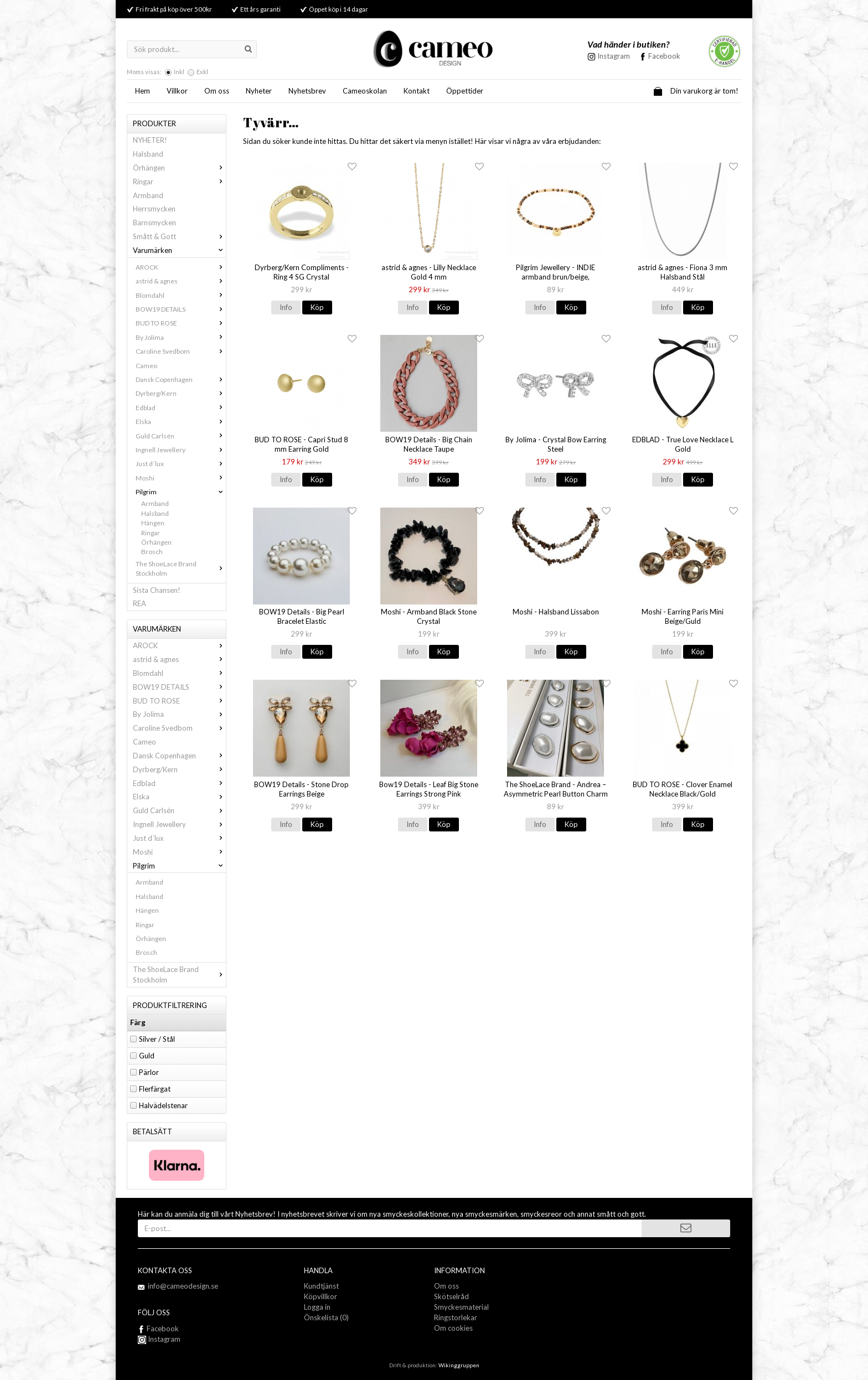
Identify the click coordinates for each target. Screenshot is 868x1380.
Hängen (152, 523)
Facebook (664, 55)
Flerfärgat (154, 1088)
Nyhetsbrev (307, 90)
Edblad (181, 408)
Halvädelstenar (163, 1105)
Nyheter (259, 90)
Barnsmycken (154, 222)
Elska (181, 421)
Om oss (216, 90)
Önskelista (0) (326, 1317)
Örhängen (179, 167)
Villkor (177, 90)
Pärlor (149, 1072)
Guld (146, 1055)
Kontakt (417, 90)
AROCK (181, 267)
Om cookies (453, 1328)
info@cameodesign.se (183, 1285)
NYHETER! (150, 140)
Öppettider (464, 90)
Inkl (179, 71)
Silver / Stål (157, 1039)
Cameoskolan (365, 90)
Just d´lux (181, 463)
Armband (148, 195)
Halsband (148, 153)
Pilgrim (181, 492)
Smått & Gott (179, 236)
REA (139, 603)
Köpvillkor (320, 1296)
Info (286, 307)
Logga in (317, 1307)
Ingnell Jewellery (181, 450)
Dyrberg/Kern (181, 393)
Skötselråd (451, 1296)
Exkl (202, 71)
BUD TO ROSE (181, 323)
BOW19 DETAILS (181, 309)
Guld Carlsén (181, 436)
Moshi (181, 478)
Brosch (152, 551)
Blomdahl (181, 295)
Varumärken (179, 250)
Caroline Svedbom (181, 351)
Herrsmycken (154, 208)
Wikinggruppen (458, 1365)
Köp (317, 307)
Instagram (159, 1339)
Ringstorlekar (455, 1317)
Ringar (179, 181)
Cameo (146, 365)
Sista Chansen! (156, 590)
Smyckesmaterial (461, 1307)
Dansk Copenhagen (181, 379)
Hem (142, 90)
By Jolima (181, 337)
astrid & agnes (181, 281)
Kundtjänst (321, 1285)
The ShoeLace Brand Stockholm (181, 568)
